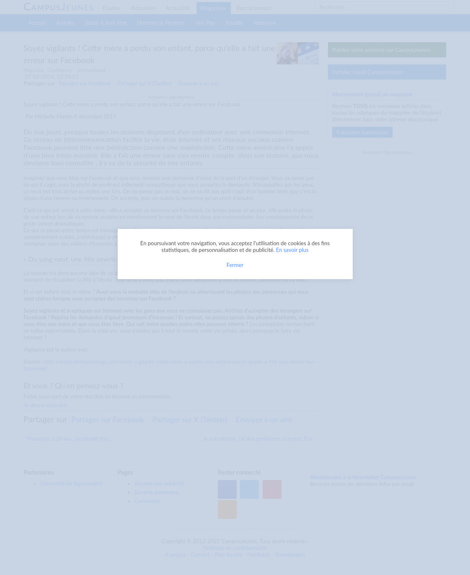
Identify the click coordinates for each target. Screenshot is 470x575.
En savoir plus (292, 249)
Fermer (235, 265)
